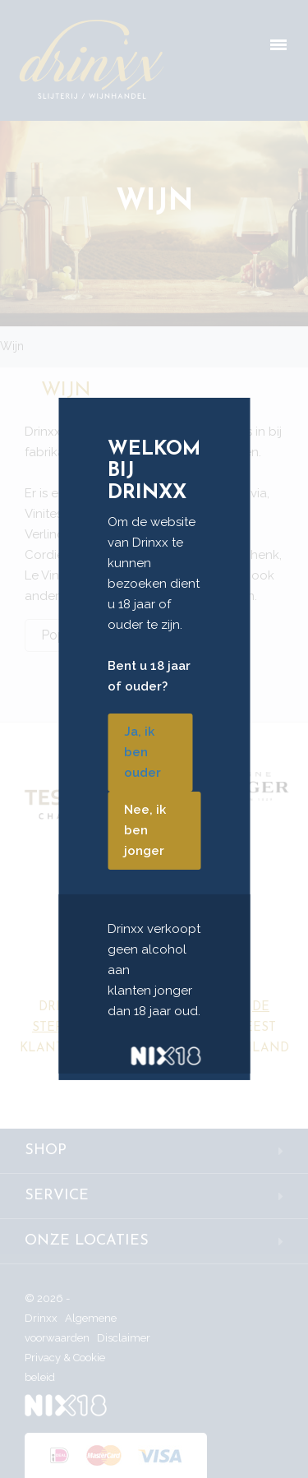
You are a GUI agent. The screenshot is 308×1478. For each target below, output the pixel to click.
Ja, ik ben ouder (142, 752)
